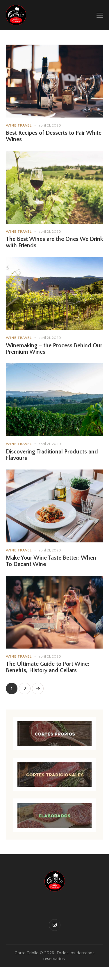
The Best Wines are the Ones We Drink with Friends (54, 242)
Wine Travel (19, 125)
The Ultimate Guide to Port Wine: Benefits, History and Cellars (47, 667)
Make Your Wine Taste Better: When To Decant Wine (51, 561)
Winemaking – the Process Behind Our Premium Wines (54, 348)
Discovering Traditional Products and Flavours (52, 455)
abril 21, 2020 (50, 125)
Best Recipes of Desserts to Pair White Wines (53, 136)
